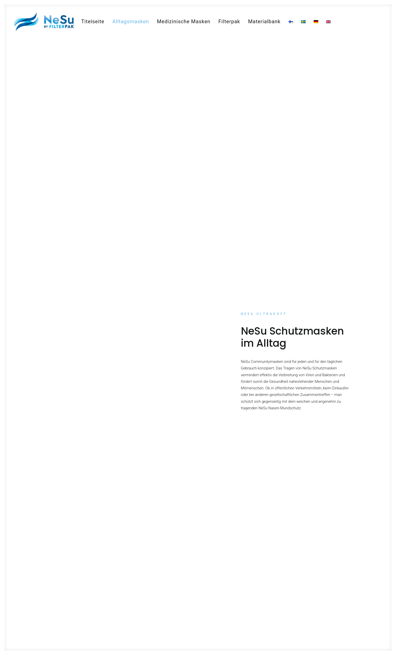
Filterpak (229, 21)
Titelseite (92, 21)
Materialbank (264, 21)
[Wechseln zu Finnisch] (290, 22)
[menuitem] (93, 21)
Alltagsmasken (130, 21)
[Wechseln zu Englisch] (328, 22)
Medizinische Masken (184, 21)
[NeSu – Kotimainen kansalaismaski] (43, 21)
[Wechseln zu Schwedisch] (303, 22)
